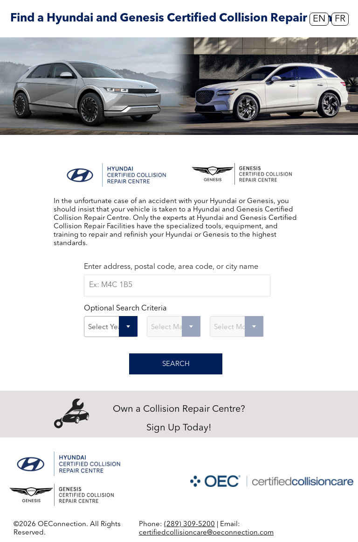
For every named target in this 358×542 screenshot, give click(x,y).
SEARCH (176, 364)
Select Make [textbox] (171, 327)
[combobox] (111, 326)
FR (340, 19)
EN (319, 19)
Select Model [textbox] (235, 327)
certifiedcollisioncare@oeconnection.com (206, 532)
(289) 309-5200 (189, 524)
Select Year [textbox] (106, 327)
